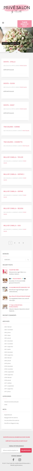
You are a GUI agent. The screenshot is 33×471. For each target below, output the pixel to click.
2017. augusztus (8, 388)
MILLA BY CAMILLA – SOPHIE (13, 191)
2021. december (8, 341)
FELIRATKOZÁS (26, 450)
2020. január (7, 360)
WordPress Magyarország (11, 423)
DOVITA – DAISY (9, 105)
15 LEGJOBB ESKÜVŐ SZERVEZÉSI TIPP (19, 287)
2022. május (7, 335)
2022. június (7, 332)
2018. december (8, 366)
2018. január (7, 380)
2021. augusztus (8, 346)
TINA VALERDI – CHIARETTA (13, 142)
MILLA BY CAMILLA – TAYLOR (13, 157)
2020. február (8, 358)
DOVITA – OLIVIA (9, 83)
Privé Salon (23, 65)
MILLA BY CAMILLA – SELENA (13, 208)
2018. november (8, 369)
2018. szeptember (9, 372)
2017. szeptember (9, 386)
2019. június (7, 363)
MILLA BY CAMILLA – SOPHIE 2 (14, 174)
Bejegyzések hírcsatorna (11, 417)
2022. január (7, 338)
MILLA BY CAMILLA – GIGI (12, 225)
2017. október (8, 383)
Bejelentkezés (8, 415)
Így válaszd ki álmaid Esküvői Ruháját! (19, 296)
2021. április (7, 349)
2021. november (8, 343)
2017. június (7, 391)
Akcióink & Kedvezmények (11, 402)
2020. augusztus (8, 355)
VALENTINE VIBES (14, 270)
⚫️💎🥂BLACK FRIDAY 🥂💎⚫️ (17, 278)
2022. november (8, 329)
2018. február (8, 377)
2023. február (8, 327)
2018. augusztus (8, 374)
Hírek (5, 404)
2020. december (8, 352)
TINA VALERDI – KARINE (12, 127)
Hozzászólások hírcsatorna (11, 420)
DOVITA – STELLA (9, 62)
